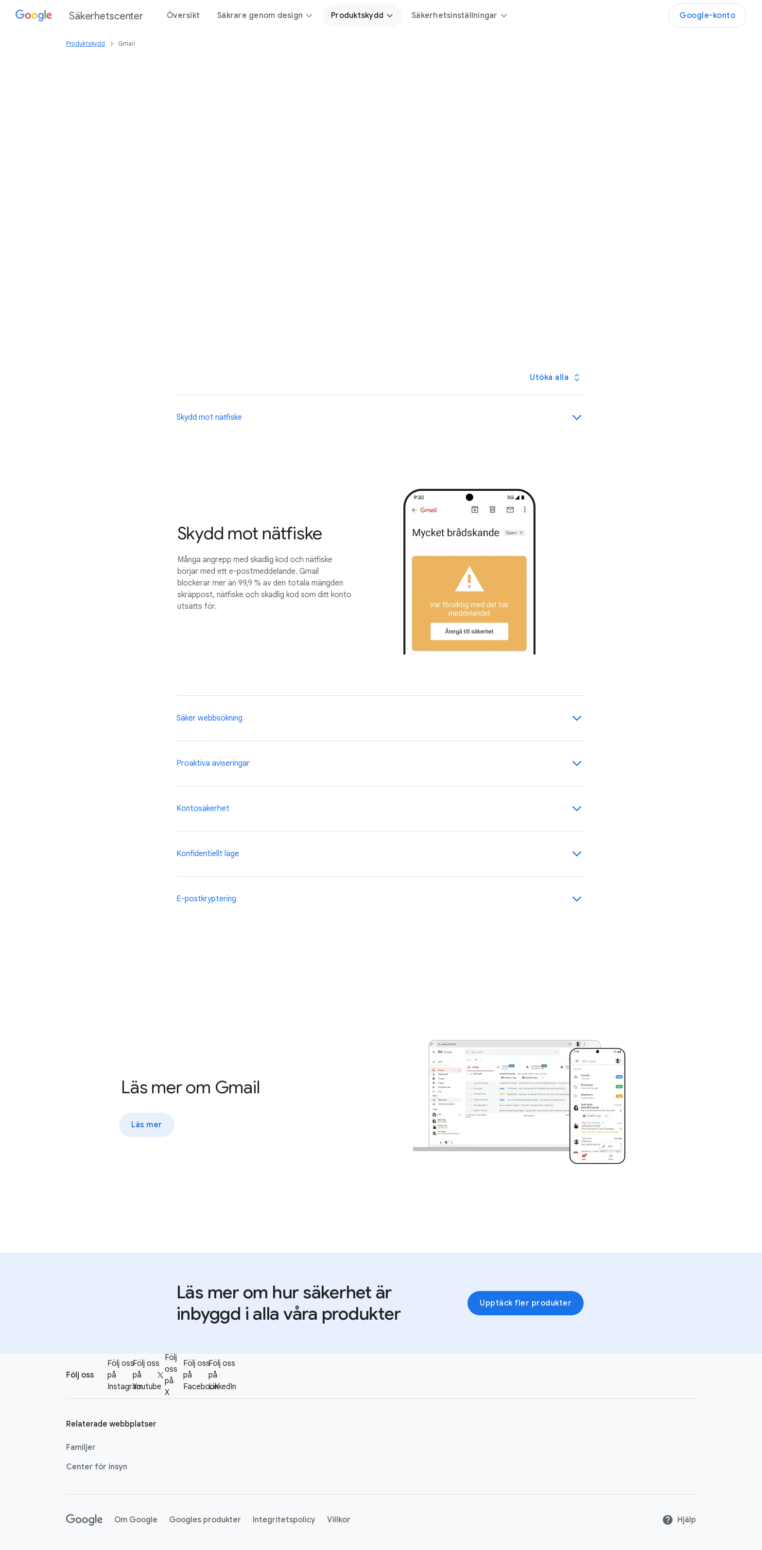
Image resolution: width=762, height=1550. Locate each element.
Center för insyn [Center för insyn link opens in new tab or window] (96, 1467)
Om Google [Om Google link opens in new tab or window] (135, 1520)
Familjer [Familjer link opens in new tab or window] (81, 1447)
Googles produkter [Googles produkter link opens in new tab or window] (205, 1520)
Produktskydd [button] (362, 15)
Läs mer (146, 1125)
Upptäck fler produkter (526, 1303)
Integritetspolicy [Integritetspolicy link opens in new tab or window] (284, 1520)
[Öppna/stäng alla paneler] (554, 377)
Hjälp (679, 1520)
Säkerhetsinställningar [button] (460, 15)
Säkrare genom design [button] (265, 15)
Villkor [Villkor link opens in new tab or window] (338, 1520)
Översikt (183, 15)
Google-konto (707, 15)
